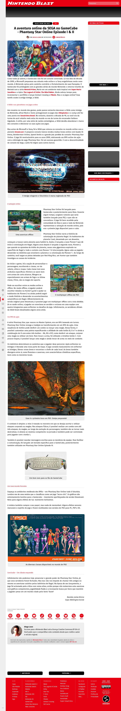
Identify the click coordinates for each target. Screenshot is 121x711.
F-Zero (45, 694)
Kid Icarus (46, 704)
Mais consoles (30, 707)
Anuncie (93, 692)
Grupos (73, 616)
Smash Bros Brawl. (27, 116)
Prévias (14, 697)
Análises (15, 694)
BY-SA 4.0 (73, 642)
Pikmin (53, 95)
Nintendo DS (29, 699)
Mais (82, 616)
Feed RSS (81, 694)
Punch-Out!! (64, 696)
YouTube (34, 616)
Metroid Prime (30, 89)
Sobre (93, 684)
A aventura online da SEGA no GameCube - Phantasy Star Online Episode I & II (46, 30)
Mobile (27, 689)
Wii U (27, 692)
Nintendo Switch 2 (31, 684)
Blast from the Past (42, 23)
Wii (26, 697)
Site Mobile (16, 687)
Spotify (50, 616)
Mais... (80, 697)
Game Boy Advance (31, 704)
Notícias (15, 689)
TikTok (42, 616)
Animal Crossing (48, 702)
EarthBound (64, 694)
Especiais (15, 692)
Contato (93, 689)
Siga (13, 699)
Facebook (10, 616)
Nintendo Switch (30, 687)
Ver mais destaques (103, 173)
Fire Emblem (64, 688)
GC (56, 23)
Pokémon (63, 681)
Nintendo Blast (38, 640)
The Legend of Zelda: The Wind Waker (38, 92)
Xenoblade (63, 699)
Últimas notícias (97, 23)
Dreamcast (19, 132)
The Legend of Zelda (50, 687)
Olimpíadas (63, 113)
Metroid (62, 683)
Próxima (65, 673)
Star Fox (46, 692)
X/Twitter (26, 616)
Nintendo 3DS (29, 694)
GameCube (29, 702)
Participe (94, 687)
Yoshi (45, 697)
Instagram (18, 616)
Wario (62, 691)
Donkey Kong (64, 686)
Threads (57, 616)
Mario (45, 684)
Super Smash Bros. (66, 701)
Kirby (45, 689)
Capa (14, 684)
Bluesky (65, 616)
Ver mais (103, 85)
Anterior (26, 673)
